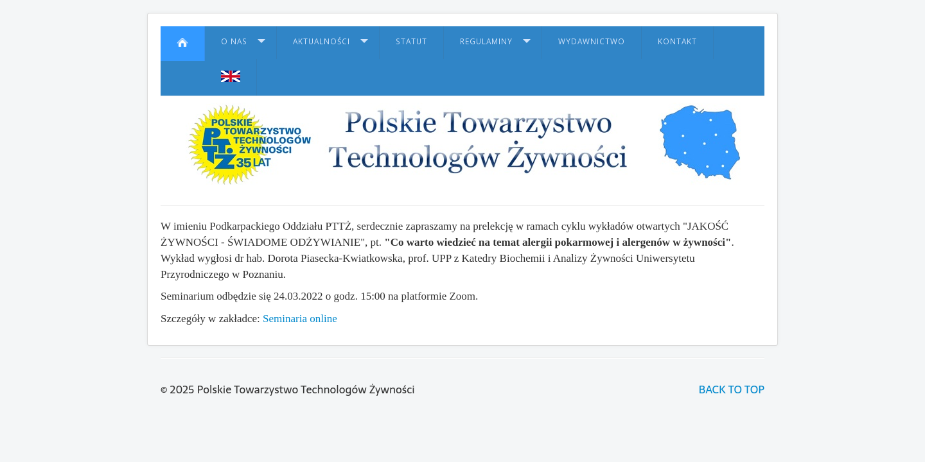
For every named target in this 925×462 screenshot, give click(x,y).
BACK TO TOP (731, 389)
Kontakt (677, 41)
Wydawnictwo (591, 41)
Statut (411, 41)
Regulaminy (486, 41)
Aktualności (321, 41)
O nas (234, 41)
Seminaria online (300, 318)
